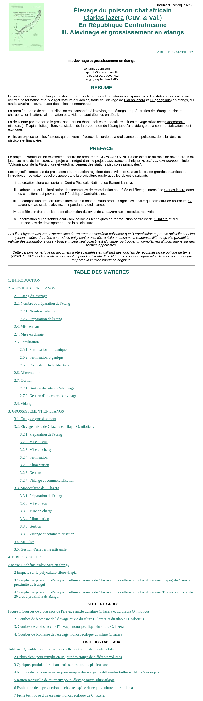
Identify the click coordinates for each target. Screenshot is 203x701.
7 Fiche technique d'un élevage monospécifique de (59, 695)
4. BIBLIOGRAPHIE (24, 557)
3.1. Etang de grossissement (35, 419)
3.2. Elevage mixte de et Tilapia (54, 427)
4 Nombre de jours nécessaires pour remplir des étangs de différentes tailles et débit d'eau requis (86, 672)
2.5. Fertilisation (26, 342)
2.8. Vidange (23, 403)
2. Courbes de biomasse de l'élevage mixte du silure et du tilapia (79, 619)
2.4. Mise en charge (28, 334)
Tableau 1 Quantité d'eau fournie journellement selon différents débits (61, 649)
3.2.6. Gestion (30, 473)
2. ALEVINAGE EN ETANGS (31, 288)
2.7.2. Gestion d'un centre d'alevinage (48, 396)
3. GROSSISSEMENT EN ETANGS (36, 411)
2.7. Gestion (23, 380)
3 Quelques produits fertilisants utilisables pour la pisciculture (61, 665)
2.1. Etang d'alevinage (30, 296)
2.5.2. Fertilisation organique (41, 357)
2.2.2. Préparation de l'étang (41, 319)
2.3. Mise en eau (26, 326)
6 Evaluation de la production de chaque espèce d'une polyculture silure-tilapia (73, 688)
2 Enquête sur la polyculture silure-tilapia (45, 572)
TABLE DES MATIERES (174, 52)
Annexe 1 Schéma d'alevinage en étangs (38, 565)
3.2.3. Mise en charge (36, 450)
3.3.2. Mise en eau (33, 503)
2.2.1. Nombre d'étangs (37, 311)
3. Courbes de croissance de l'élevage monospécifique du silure (69, 627)
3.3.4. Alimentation (34, 519)
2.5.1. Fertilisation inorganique (43, 350)
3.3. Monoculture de (36, 488)
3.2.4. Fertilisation (33, 457)
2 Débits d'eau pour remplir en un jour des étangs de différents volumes (68, 657)
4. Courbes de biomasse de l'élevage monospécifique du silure (68, 634)
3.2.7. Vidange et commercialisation (47, 480)
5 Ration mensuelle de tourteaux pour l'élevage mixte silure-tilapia (64, 680)
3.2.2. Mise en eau (33, 442)
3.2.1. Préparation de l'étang (41, 434)
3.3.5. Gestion (30, 526)
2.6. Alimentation (27, 373)
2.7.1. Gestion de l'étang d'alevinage (47, 388)
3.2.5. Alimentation (34, 465)
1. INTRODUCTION (24, 280)
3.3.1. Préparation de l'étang (41, 496)
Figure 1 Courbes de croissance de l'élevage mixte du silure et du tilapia (78, 611)
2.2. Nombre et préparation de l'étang (42, 303)
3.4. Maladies (24, 542)
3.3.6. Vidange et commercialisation (47, 534)
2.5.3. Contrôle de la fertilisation (44, 365)
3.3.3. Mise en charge (36, 511)
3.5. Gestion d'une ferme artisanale (40, 549)
